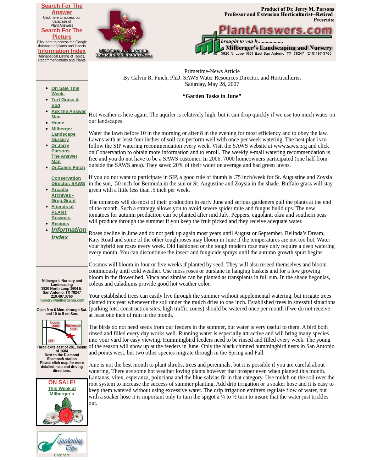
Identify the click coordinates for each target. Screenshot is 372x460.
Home (57, 122)
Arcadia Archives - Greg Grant (63, 195)
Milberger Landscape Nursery (63, 134)
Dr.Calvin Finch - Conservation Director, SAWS (68, 175)
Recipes (60, 223)
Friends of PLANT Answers (62, 212)
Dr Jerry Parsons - (64, 153)
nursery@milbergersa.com (61, 300)
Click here (62, 455)
